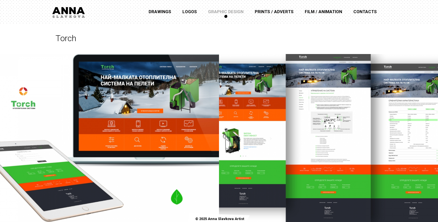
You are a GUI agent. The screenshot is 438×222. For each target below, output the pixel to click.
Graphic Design (226, 11)
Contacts (365, 11)
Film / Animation (323, 11)
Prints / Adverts (274, 11)
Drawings (160, 11)
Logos (189, 11)
